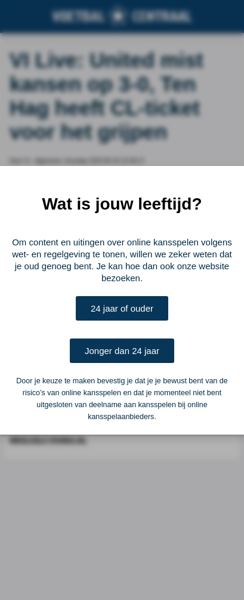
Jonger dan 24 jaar (122, 351)
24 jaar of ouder (122, 308)
